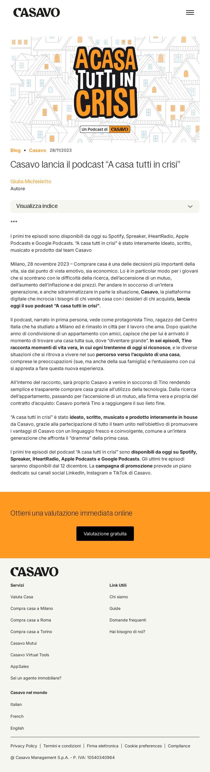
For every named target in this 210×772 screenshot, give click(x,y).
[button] (190, 12)
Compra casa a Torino (31, 631)
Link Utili (118, 585)
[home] (35, 12)
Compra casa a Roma (30, 619)
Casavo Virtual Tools (29, 654)
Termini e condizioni (62, 745)
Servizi (17, 585)
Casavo (37, 150)
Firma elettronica (103, 745)
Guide (115, 608)
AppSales (19, 666)
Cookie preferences (143, 745)
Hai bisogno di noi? (127, 631)
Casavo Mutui (23, 643)
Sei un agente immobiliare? (35, 677)
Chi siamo (119, 596)
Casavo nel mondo (28, 692)
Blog (15, 150)
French (17, 716)
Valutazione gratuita (105, 534)
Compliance (179, 745)
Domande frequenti (128, 619)
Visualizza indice (37, 206)
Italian (16, 704)
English (17, 728)
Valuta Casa (21, 596)
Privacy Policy (23, 745)
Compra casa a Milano (31, 608)
